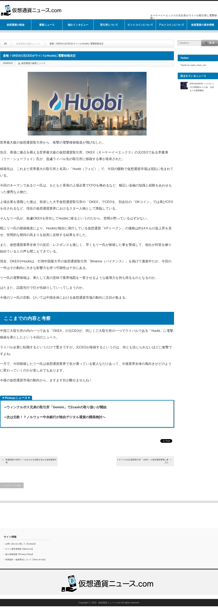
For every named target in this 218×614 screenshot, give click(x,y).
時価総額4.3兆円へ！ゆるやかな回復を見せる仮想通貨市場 (31, 461)
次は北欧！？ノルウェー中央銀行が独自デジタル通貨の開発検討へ (56, 417)
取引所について (109, 24)
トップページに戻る (12, 485)
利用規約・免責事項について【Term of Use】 (25, 559)
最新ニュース (47, 24)
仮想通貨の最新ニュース (28, 43)
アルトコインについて (171, 24)
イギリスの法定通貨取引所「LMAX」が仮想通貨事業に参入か (143, 461)
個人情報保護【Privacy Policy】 (19, 554)
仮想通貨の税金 (16, 24)
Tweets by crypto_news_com (193, 65)
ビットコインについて (140, 24)
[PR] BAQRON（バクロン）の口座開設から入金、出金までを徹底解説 (202, 87)
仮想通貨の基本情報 (202, 24)
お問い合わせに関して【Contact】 (20, 544)
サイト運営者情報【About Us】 (19, 549)
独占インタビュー (78, 24)
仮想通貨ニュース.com (109, 602)
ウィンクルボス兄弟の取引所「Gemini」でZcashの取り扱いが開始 (56, 407)
